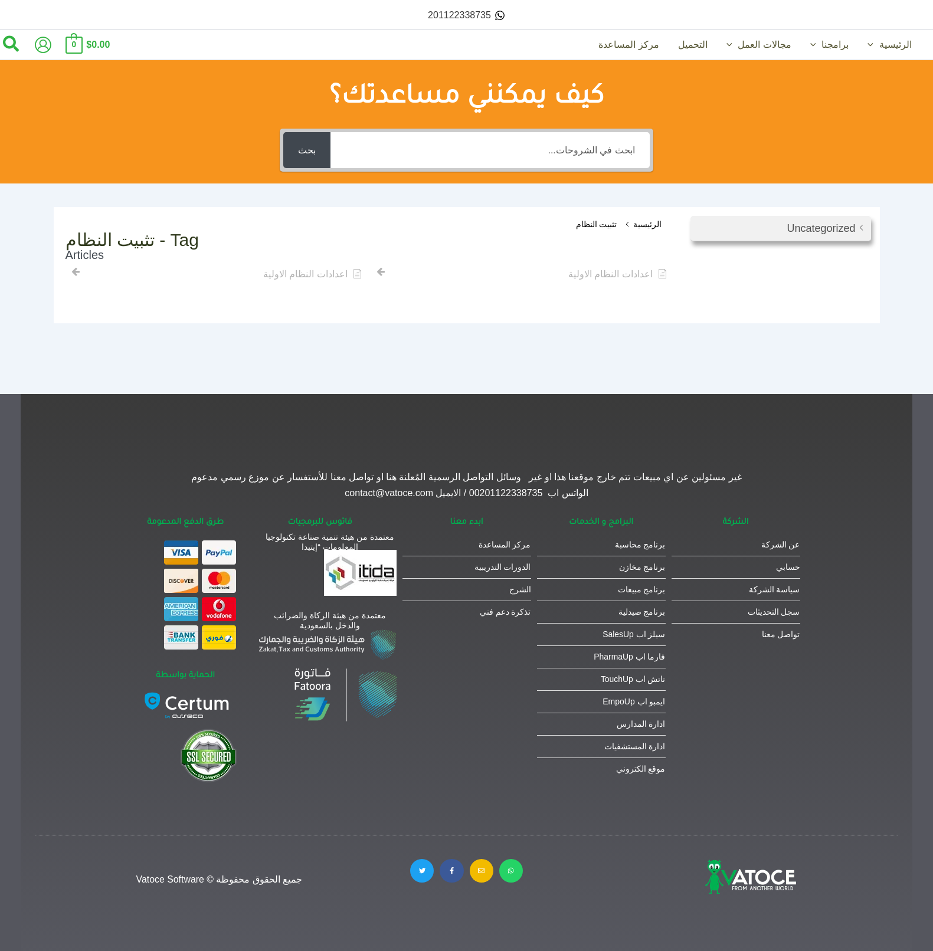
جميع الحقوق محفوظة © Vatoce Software (219, 879)
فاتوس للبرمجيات (320, 521)
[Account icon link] (43, 45)
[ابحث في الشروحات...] (489, 150)
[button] (873, 45)
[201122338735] (466, 15)
